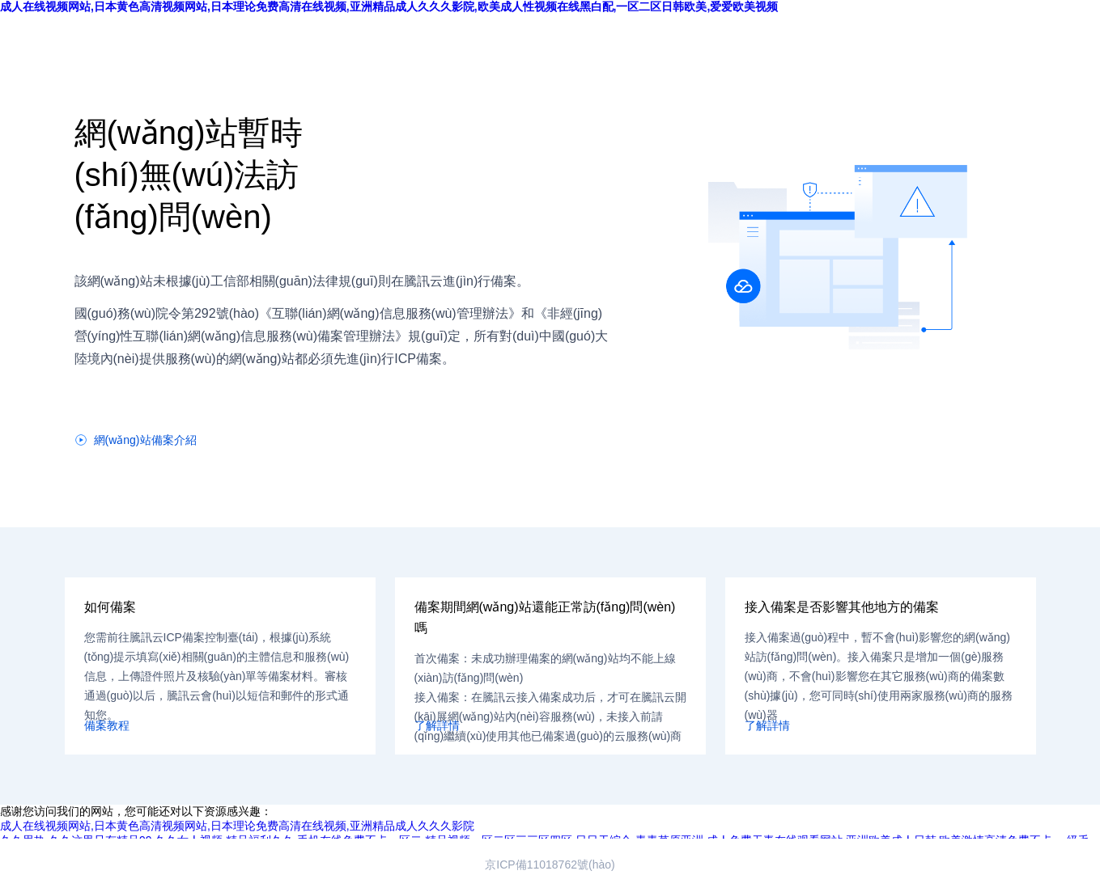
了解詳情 (437, 725)
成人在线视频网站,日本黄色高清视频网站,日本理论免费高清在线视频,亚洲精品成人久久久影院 (237, 825)
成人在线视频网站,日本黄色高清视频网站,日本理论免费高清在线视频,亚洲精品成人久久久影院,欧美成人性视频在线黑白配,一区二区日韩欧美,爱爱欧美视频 (389, 6)
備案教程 (107, 725)
